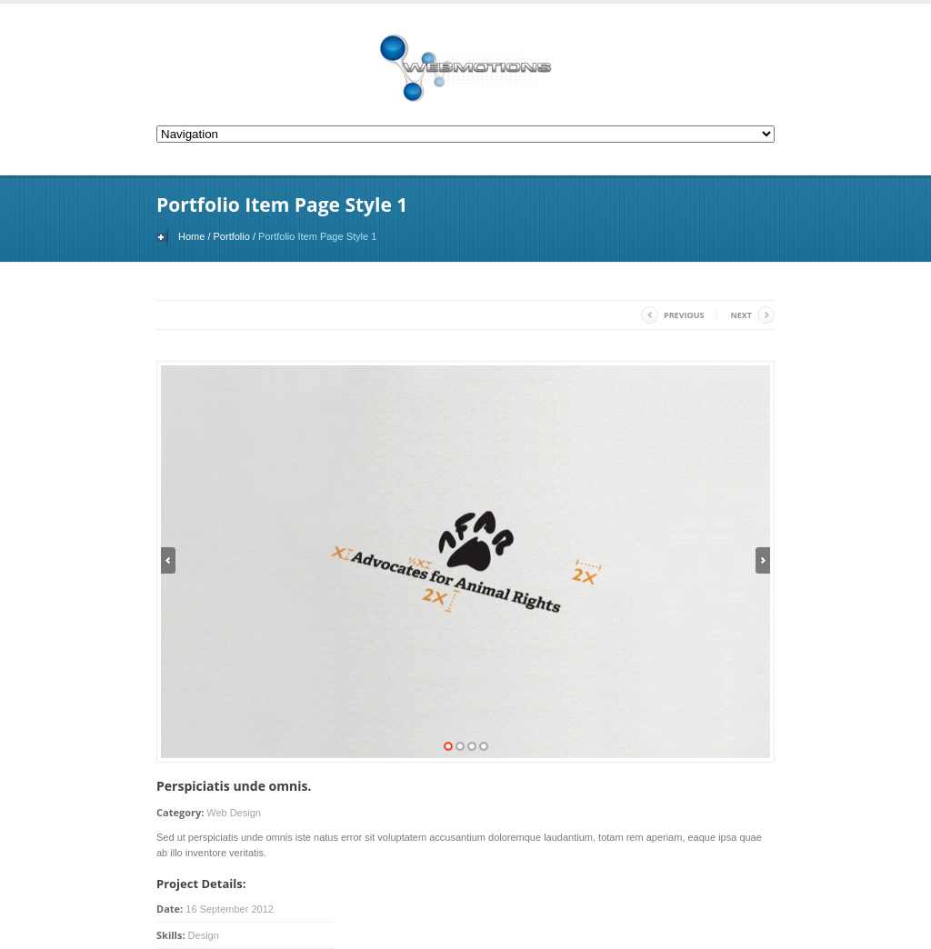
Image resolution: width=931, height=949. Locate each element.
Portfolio (232, 236)
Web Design (233, 812)
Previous (684, 315)
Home (191, 236)
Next (741, 315)
